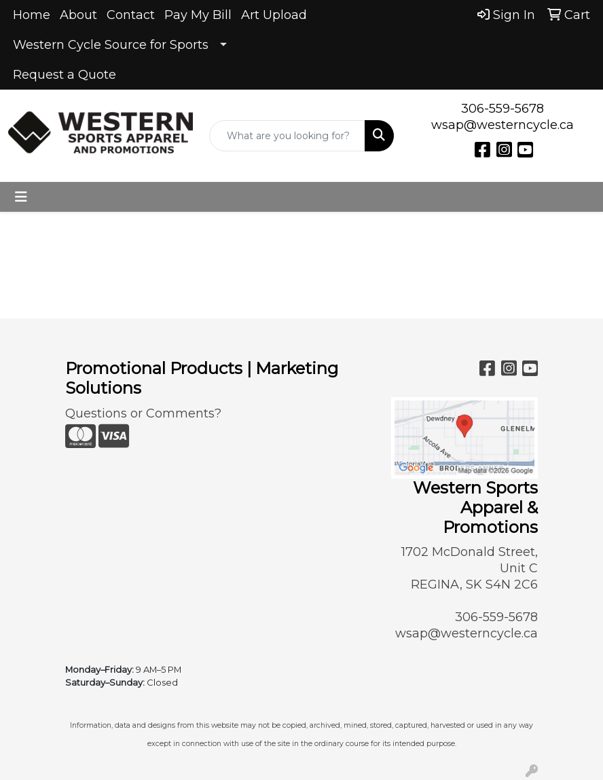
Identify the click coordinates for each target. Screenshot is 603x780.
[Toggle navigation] (21, 196)
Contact (131, 14)
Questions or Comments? (143, 413)
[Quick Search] (287, 135)
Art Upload (274, 14)
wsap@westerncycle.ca (502, 124)
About (78, 14)
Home (31, 14)
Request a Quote (64, 74)
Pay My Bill (198, 14)
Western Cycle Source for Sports (110, 44)
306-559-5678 (502, 108)
